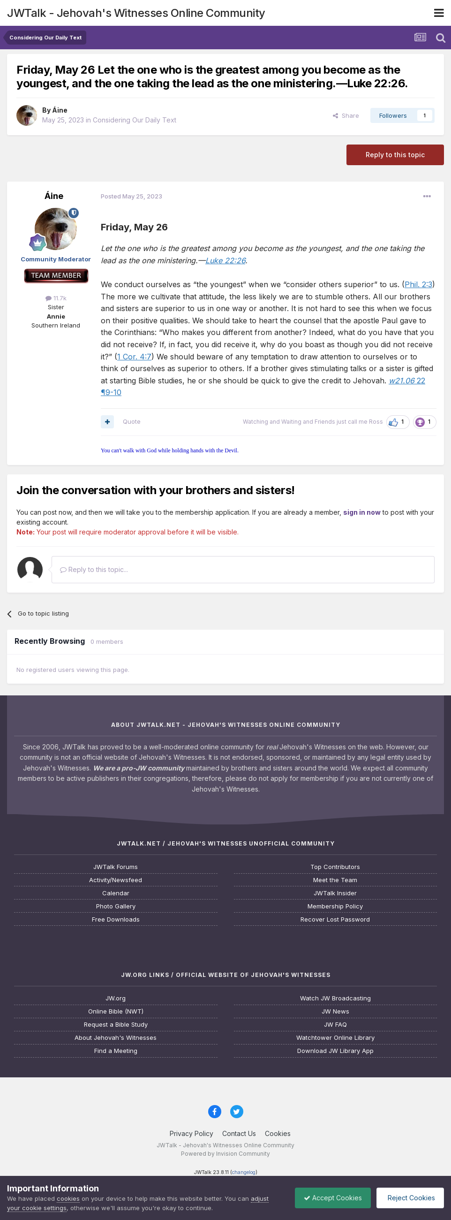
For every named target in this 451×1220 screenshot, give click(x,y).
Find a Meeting (115, 1050)
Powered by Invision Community (225, 1153)
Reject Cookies (409, 1198)
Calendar (115, 893)
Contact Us (239, 1133)
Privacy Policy (191, 1133)
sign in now (362, 512)
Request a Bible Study (116, 1024)
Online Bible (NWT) (115, 1011)
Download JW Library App (335, 1050)
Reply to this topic (395, 155)
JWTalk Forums (115, 866)
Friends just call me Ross (349, 421)
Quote (132, 421)
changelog (244, 1172)
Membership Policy (335, 906)
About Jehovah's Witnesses (116, 1037)
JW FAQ (335, 1024)
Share (346, 115)
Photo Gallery (115, 906)
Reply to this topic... (94, 569)
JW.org (115, 998)
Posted (131, 196)
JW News (335, 1011)
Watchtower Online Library (335, 1037)
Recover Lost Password (335, 919)
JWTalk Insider (335, 893)
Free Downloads (116, 919)
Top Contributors (335, 866)
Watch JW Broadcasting (335, 998)
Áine (60, 110)
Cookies (278, 1133)
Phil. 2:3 (418, 284)
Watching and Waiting (272, 421)
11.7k (56, 298)
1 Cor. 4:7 (134, 356)
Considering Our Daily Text (134, 120)
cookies (68, 1198)
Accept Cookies (330, 1198)
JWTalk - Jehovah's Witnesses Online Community (136, 13)
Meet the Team (335, 880)
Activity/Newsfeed (115, 880)
